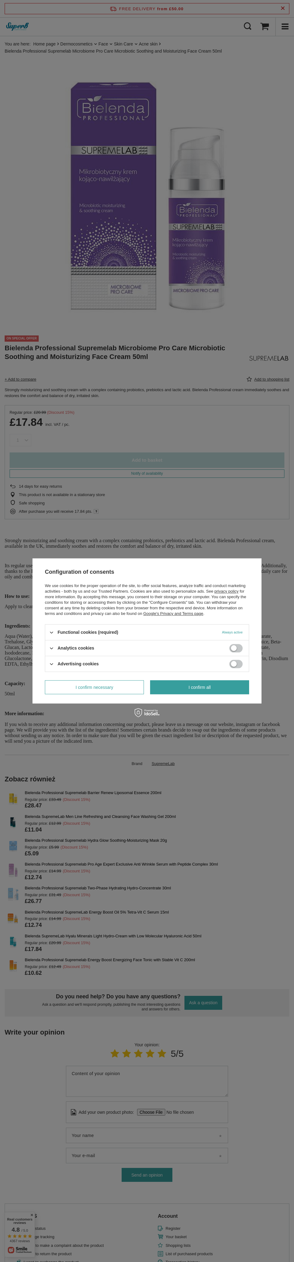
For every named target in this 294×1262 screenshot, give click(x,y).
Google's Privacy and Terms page (173, 613)
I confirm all (199, 687)
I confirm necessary (94, 687)
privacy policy (226, 591)
